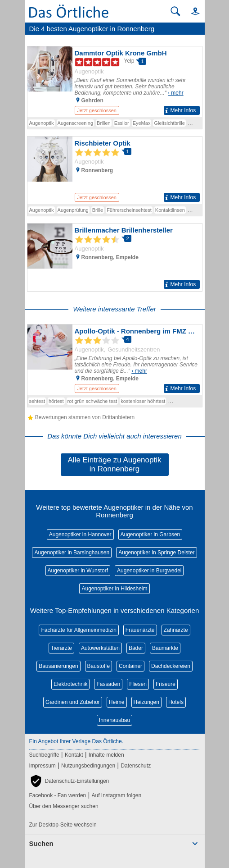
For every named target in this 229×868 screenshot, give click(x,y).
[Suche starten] (175, 11)
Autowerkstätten (100, 648)
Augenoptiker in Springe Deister (156, 552)
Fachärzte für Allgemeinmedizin (78, 630)
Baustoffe (98, 666)
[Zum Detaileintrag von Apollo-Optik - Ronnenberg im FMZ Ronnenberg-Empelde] (114, 359)
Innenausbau (114, 720)
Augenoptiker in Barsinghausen (71, 552)
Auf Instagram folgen (116, 795)
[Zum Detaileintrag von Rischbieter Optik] (114, 170)
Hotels (176, 702)
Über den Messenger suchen (64, 806)
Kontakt (74, 755)
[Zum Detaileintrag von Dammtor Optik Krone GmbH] (114, 81)
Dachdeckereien (170, 666)
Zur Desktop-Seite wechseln (63, 825)
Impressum (42, 766)
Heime (117, 702)
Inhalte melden (106, 755)
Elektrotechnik (70, 684)
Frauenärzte (140, 630)
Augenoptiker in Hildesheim (114, 588)
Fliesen (138, 684)
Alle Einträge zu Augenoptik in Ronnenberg (115, 464)
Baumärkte (165, 648)
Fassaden (108, 684)
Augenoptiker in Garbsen (150, 534)
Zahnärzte (176, 630)
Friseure (165, 684)
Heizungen (146, 702)
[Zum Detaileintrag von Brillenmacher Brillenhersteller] (114, 257)
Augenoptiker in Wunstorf (78, 570)
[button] (191, 11)
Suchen (41, 843)
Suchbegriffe (44, 755)
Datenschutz (136, 766)
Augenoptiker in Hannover (80, 534)
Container (130, 666)
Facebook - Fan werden (57, 795)
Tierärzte (61, 648)
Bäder (136, 648)
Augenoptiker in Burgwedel (149, 570)
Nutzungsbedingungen (88, 766)
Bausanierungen (58, 666)
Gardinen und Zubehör (72, 702)
